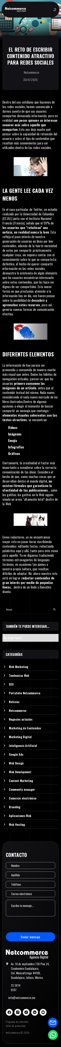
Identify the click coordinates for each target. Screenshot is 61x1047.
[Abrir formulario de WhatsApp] (53, 1035)
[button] (54, 9)
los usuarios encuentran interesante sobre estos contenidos (28, 280)
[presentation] (30, 924)
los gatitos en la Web (31, 494)
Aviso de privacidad (16, 1026)
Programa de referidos (17, 1021)
